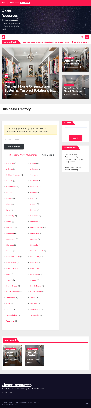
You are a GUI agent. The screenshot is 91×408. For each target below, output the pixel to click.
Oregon (33, 280)
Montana (10, 245)
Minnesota (34, 233)
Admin (24, 94)
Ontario (9, 280)
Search (67, 123)
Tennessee (10, 298)
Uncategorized (9, 82)
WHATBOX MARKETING (9, 404)
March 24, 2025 (13, 94)
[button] (82, 37)
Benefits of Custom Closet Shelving (75, 90)
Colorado (34, 181)
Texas (32, 298)
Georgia (33, 192)
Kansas (33, 210)
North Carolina (12, 268)
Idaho (32, 198)
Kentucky (10, 216)
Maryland (10, 227)
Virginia (9, 309)
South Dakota (36, 292)
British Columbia (13, 175)
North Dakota (36, 268)
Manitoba (34, 222)
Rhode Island (35, 286)
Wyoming (10, 321)
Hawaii (9, 198)
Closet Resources (16, 385)
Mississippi (10, 239)
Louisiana (34, 216)
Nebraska (34, 245)
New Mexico (11, 263)
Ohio (8, 274)
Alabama (10, 163)
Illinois (9, 204)
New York (34, 263)
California (34, 175)
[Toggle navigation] (87, 37)
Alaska (33, 163)
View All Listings (28, 155)
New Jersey (35, 257)
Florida (9, 192)
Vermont (34, 303)
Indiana (33, 204)
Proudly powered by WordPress (12, 402)
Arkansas (34, 169)
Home (87, 403)
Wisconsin (34, 315)
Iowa (8, 210)
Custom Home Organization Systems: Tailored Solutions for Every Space (29, 90)
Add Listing (48, 155)
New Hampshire (13, 257)
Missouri (33, 239)
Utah (8, 303)
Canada (9, 181)
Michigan (10, 233)
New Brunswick (36, 251)
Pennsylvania (11, 286)
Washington (35, 309)
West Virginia (11, 315)
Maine (8, 222)
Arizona (9, 169)
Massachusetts (36, 227)
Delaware (34, 187)
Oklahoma (34, 274)
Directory (14, 155)
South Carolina (12, 292)
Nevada (9, 251)
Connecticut (11, 187)
